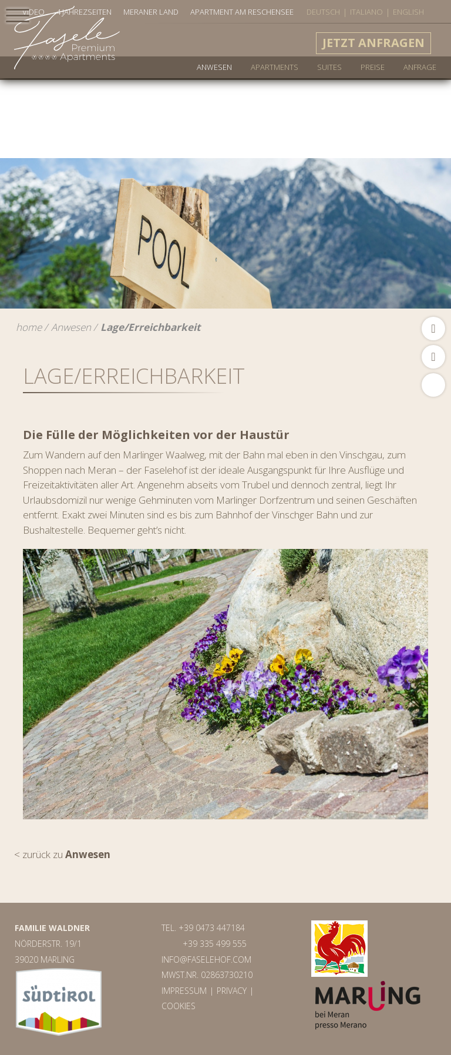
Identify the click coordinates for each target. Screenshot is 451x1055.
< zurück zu (62, 854)
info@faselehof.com (206, 959)
